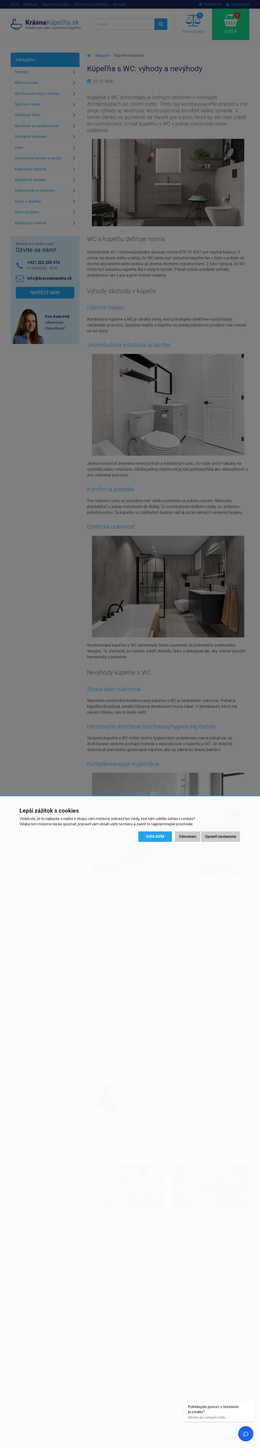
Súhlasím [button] (155, 836)
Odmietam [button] (188, 836)
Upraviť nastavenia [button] (220, 836)
